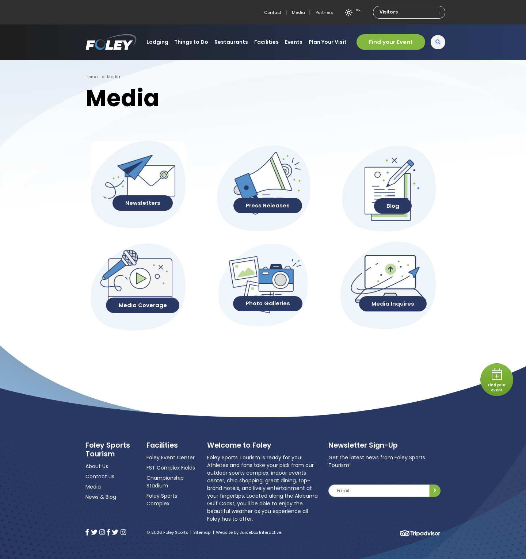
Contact (272, 12)
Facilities (266, 42)
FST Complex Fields (170, 467)
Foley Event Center (170, 457)
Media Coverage (143, 305)
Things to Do (191, 42)
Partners (324, 12)
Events (293, 42)
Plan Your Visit (328, 42)
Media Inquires (392, 303)
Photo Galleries (268, 303)
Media (298, 12)
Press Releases (268, 205)
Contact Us (99, 476)
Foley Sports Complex (161, 499)
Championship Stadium (165, 481)
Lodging (157, 42)
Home (91, 77)
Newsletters (142, 203)
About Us (96, 466)
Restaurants (231, 42)
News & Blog (100, 497)
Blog (392, 206)
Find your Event (391, 42)
